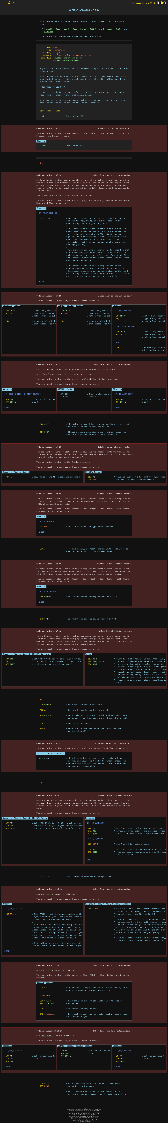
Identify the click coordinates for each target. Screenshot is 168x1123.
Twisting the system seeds (67, 58)
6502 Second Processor (102, 29)
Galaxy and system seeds (66, 60)
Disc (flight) (63, 29)
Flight (61, 306)
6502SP (70, 306)
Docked (17, 306)
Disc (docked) (80, 29)
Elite (143, 3)
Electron (48, 32)
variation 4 (47, 970)
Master (119, 29)
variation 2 (47, 894)
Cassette (48, 29)
